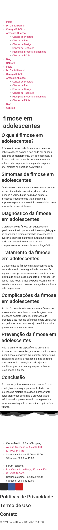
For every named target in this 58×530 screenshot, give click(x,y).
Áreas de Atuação (16, 33)
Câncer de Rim (20, 40)
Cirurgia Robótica (15, 29)
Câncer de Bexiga (22, 44)
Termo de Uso (15, 505)
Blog (8, 59)
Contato (10, 63)
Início (9, 21)
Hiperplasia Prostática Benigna (29, 51)
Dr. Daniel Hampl (15, 25)
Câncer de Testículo (23, 48)
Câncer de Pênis (21, 55)
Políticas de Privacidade (26, 497)
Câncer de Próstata (22, 36)
